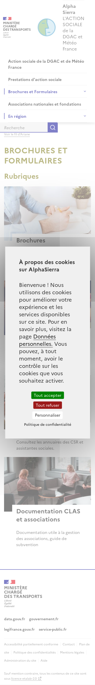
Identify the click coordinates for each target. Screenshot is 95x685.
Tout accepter (47, 395)
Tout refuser (47, 405)
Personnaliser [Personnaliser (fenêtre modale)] (47, 415)
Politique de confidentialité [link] (47, 424)
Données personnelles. (37, 339)
